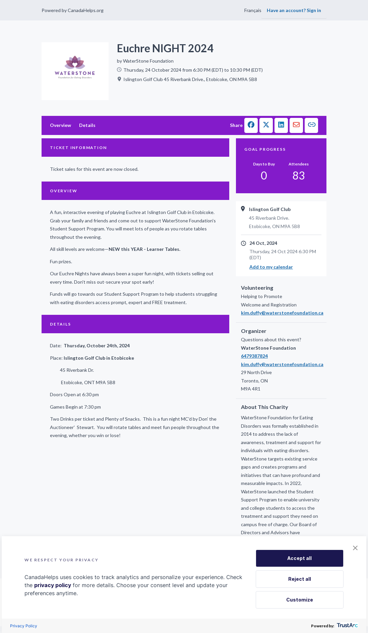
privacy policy (52, 585)
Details (87, 125)
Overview (60, 125)
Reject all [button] (299, 579)
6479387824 (254, 356)
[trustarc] (346, 626)
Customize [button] (299, 600)
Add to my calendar (271, 267)
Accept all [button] (299, 558)
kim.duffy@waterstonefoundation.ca (281, 312)
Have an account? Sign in (294, 10)
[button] (251, 125)
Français (252, 10)
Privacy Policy (23, 625)
